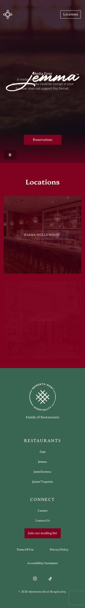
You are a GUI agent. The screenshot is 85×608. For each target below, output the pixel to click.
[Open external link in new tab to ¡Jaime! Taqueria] (42, 482)
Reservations (42, 139)
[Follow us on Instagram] (35, 578)
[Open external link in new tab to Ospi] (42, 452)
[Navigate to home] (7, 14)
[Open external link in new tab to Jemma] (42, 462)
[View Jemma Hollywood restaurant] (42, 236)
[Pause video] (10, 154)
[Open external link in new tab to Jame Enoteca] (42, 472)
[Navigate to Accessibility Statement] (42, 563)
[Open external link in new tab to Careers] (42, 511)
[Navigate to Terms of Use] (25, 550)
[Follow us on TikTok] (50, 578)
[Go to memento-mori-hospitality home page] (42, 401)
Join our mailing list (42, 533)
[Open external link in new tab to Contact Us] (42, 521)
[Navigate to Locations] (70, 14)
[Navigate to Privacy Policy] (59, 550)
